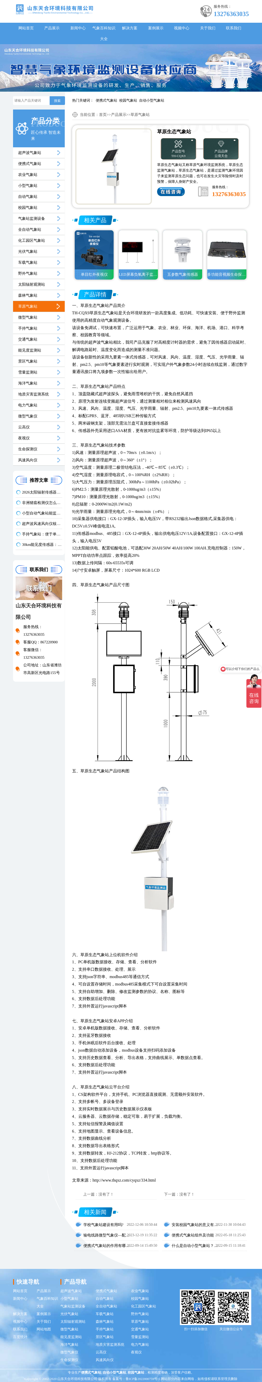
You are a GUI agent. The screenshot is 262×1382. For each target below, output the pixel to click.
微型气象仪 (27, 416)
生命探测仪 (27, 449)
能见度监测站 (29, 350)
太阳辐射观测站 (31, 284)
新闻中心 (78, 28)
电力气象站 (27, 405)
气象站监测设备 (31, 219)
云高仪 (24, 427)
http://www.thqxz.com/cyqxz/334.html (124, 1180)
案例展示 (155, 28)
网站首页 (26, 28)
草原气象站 (27, 306)
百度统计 (20, 1337)
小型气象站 (27, 186)
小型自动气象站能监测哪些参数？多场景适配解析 (42, 513)
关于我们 (207, 28)
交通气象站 (27, 339)
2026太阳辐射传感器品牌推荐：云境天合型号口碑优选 (42, 492)
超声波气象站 (29, 153)
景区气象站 (27, 361)
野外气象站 (27, 273)
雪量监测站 (27, 372)
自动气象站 (27, 197)
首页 (103, 115)
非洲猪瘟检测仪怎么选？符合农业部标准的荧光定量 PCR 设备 (42, 503)
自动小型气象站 (151, 100)
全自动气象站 (29, 229)
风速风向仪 (27, 460)
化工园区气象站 (31, 240)
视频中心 (181, 28)
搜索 (57, 101)
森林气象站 (27, 295)
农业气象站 (27, 175)
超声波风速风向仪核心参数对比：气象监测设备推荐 (42, 524)
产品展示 (52, 28)
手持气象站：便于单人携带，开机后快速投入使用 (42, 534)
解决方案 (129, 28)
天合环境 (130, 313)
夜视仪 (24, 438)
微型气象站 (27, 317)
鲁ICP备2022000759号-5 (143, 1379)
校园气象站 (128, 100)
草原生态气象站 (94, 305)
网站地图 (44, 1329)
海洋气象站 (27, 383)
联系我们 (233, 28)
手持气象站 (27, 328)
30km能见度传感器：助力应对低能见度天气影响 (42, 545)
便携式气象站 (106, 100)
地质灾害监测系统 (33, 394)
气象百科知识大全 (103, 33)
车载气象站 (27, 262)
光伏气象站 (27, 251)
